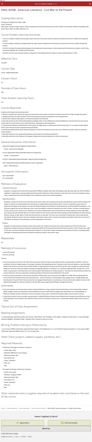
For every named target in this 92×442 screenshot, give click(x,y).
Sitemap (23, 436)
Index (30, 436)
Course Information (24, 408)
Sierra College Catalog (46, 4)
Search (90, 4)
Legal (17, 436)
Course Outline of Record (38, 408)
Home (3, 408)
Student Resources (12, 408)
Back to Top (46, 428)
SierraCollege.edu (7, 436)
